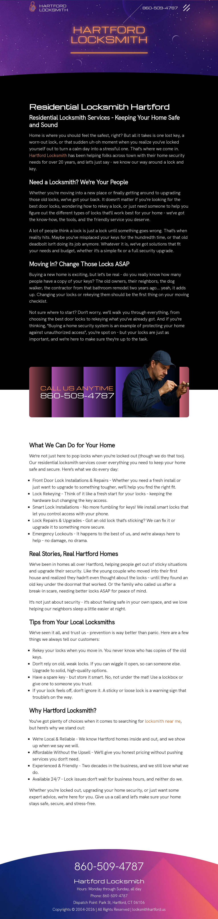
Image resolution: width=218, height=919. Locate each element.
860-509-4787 (77, 395)
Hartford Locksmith (48, 155)
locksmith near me (163, 721)
